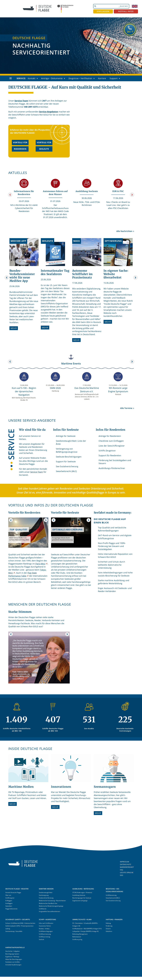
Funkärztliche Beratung (46, 898)
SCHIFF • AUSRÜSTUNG (47, 919)
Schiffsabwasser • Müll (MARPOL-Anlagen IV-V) (87, 929)
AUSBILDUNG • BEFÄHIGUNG (83, 889)
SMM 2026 (55, 388)
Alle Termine (126, 408)
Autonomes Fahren (45, 926)
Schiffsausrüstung (44, 937)
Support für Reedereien (110, 455)
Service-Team (21, 100)
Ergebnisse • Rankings (12, 957)
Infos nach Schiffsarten (46, 923)
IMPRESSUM (124, 862)
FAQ (121, 870)
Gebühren (109, 931)
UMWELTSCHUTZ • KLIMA (82, 919)
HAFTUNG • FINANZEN (114, 919)
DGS (121, 875)
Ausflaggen (8, 903)
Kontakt (31, 78)
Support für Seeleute (66, 461)
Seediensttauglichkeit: (66, 441)
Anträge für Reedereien (110, 436)
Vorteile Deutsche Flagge (13, 892)
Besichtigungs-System (12, 954)
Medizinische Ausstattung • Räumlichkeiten (52, 901)
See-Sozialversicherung (67, 466)
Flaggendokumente (11, 909)
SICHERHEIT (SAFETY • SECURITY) (17, 919)
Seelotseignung (44, 895)
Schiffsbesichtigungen (46, 931)
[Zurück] (10, 195)
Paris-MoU (40, 563)
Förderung (109, 926)
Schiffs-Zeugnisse (107, 450)
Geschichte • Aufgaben (12, 951)
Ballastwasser (76, 937)
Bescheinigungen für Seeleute (81, 898)
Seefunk (41, 939)
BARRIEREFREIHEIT (127, 867)
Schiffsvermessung (45, 934)
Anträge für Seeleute (66, 436)
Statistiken (8, 906)
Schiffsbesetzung (111, 895)
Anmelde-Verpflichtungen (13, 965)
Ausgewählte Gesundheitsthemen (49, 911)
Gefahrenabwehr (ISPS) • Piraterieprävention (19, 926)
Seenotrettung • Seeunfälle (13, 931)
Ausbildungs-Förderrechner (112, 468)
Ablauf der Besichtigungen (13, 959)
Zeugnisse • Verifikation (80, 78)
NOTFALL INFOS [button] (126, 11)
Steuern (108, 929)
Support (114, 78)
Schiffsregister (10, 898)
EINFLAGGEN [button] (103, 11)
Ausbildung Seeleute (78, 895)
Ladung (7, 929)
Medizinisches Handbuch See (48, 903)
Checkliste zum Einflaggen (111, 441)
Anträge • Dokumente (52, 78)
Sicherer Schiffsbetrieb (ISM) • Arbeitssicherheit (20, 923)
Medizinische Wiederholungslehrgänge (51, 906)
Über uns (8, 895)
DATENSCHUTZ (125, 864)
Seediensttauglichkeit (45, 892)
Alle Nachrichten (124, 231)
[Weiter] (132, 195)
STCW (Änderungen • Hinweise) (82, 892)
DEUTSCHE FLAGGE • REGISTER (16, 889)
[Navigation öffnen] (10, 78)
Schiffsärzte (42, 909)
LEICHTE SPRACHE (126, 872)
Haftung (108, 923)
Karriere (102, 78)
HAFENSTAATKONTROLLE (15, 947)
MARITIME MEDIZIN (46, 889)
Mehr (14, 328)
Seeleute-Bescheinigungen (69, 456)
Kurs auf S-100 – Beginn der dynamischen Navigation (24, 391)
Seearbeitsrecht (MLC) (66, 471)
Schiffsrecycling (77, 939)
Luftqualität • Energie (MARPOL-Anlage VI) (85, 931)
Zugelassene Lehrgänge (79, 901)
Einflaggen (8, 901)
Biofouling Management (79, 934)
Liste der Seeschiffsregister (112, 445)
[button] (37, 79)
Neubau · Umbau (44, 929)
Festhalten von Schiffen (12, 962)
